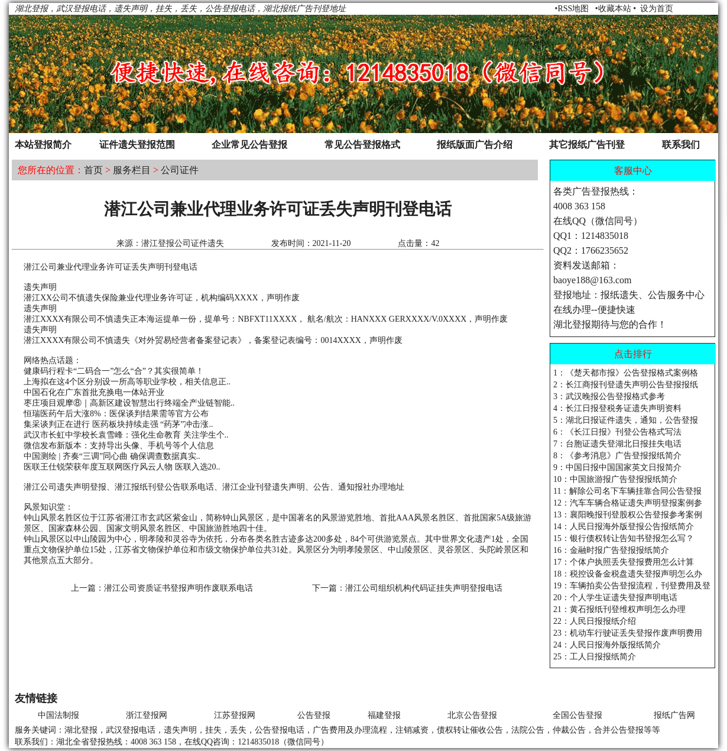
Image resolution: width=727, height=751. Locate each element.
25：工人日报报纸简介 (594, 656)
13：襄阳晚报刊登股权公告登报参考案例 (627, 514)
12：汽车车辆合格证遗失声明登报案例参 (627, 502)
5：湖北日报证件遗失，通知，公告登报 (625, 420)
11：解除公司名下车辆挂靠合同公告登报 (627, 491)
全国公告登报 (577, 715)
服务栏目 (132, 170)
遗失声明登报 (81, 487)
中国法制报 (58, 715)
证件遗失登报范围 (137, 145)
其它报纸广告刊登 (587, 145)
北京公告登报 (472, 715)
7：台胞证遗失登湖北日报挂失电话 (617, 443)
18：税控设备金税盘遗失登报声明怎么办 (627, 573)
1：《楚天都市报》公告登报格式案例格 (625, 372)
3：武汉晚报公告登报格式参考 (609, 396)
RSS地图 (573, 8)
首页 (93, 170)
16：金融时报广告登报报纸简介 (611, 550)
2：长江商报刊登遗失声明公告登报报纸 (625, 384)
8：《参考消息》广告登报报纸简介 (617, 455)
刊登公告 (164, 487)
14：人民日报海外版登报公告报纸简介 (623, 526)
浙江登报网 (146, 715)
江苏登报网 (234, 715)
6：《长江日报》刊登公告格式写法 (617, 432)
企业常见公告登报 (249, 145)
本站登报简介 (43, 145)
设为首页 (656, 8)
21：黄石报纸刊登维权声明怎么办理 (619, 609)
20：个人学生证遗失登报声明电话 (615, 597)
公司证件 (180, 170)
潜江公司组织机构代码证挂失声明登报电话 (423, 588)
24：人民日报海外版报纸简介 (607, 644)
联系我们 (681, 145)
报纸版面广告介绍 (474, 145)
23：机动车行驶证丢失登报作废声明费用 (627, 633)
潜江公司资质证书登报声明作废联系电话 (178, 588)
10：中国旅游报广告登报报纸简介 (615, 479)
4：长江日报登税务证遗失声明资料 (617, 408)
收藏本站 (614, 8)
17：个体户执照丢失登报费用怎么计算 (623, 562)
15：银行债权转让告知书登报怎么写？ (623, 538)
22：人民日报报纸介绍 (594, 621)
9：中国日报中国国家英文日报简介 (617, 467)
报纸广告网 (674, 715)
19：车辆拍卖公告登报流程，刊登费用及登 (631, 585)
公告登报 (313, 715)
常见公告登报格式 (362, 145)
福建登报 (384, 715)
